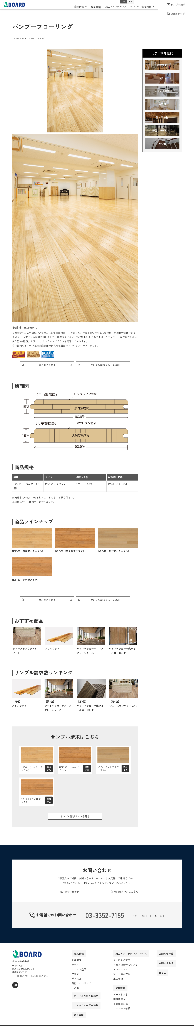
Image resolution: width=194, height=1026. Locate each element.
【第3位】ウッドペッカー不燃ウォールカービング (90, 707)
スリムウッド (52, 650)
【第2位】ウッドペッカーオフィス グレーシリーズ (58, 707)
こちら (49, 498)
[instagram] (14, 992)
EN (127, 6)
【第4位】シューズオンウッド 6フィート (123, 707)
